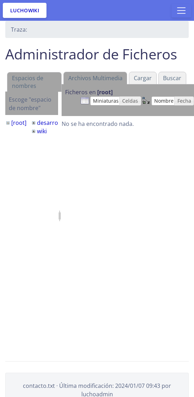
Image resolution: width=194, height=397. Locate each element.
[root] (18, 123)
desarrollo (50, 123)
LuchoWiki (24, 10)
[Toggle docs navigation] (181, 11)
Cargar (143, 78)
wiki (42, 131)
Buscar (172, 78)
